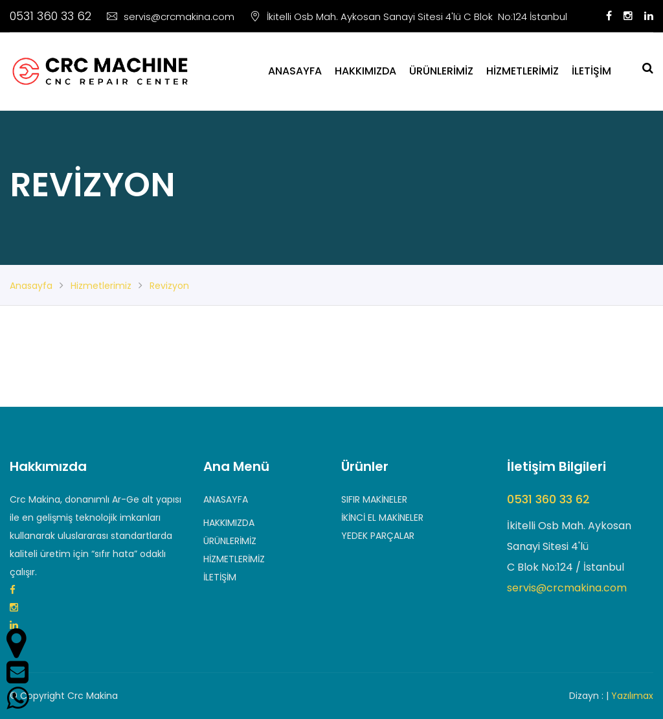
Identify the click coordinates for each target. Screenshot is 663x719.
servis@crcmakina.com (170, 16)
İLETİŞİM (591, 70)
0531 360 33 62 (50, 16)
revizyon (169, 285)
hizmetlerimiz (101, 285)
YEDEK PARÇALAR (377, 535)
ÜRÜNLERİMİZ (441, 70)
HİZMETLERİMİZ (522, 70)
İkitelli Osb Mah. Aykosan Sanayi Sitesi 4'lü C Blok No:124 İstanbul (408, 16)
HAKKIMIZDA (365, 70)
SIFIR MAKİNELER (374, 499)
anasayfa (31, 285)
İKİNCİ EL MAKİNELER (382, 517)
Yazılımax (632, 695)
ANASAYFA (295, 70)
